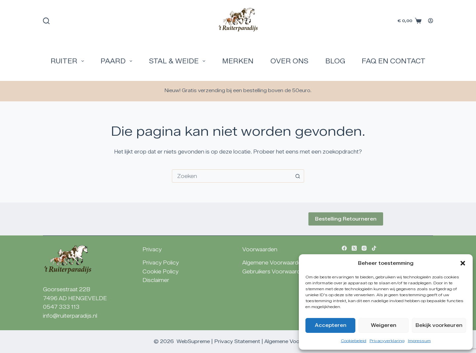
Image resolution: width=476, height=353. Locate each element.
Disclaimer (155, 280)
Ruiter (69, 61)
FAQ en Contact (393, 61)
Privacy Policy (160, 263)
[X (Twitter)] (354, 248)
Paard (117, 61)
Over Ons (289, 61)
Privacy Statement (237, 341)
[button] (462, 263)
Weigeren (383, 325)
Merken (238, 61)
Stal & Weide (178, 61)
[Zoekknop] (297, 176)
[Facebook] (344, 248)
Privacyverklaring (387, 340)
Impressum (419, 340)
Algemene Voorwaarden (273, 263)
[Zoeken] (46, 21)
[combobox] (231, 176)
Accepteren (330, 325)
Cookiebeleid (353, 340)
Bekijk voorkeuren (439, 325)
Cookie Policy (160, 271)
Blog (335, 61)
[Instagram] (364, 248)
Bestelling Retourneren (346, 219)
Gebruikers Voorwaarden (274, 271)
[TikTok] (374, 248)
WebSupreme (193, 341)
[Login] (430, 20)
